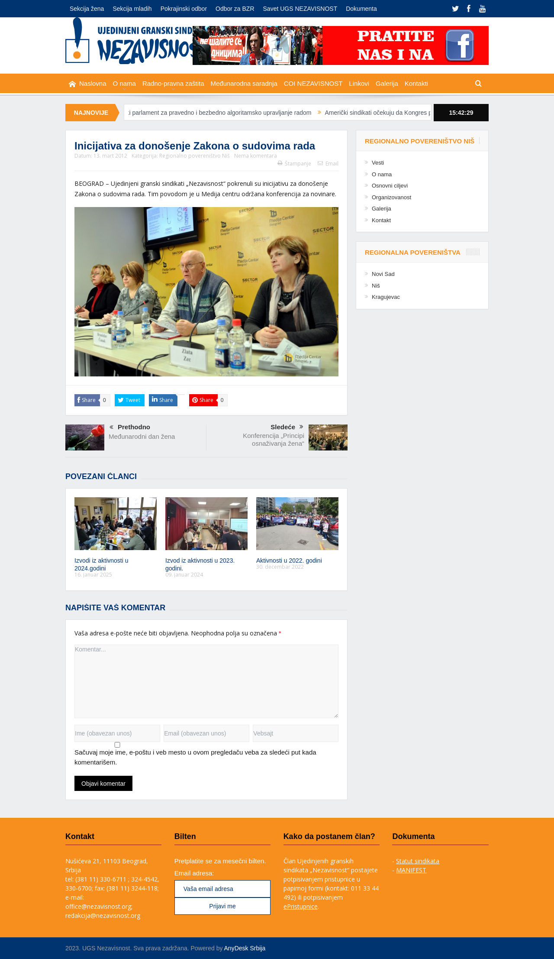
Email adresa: (194, 873)
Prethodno (130, 428)
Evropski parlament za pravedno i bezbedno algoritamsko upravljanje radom (215, 112)
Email (328, 163)
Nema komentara (255, 155)
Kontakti (416, 83)
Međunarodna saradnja (244, 83)
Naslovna (87, 84)
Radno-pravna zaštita (173, 83)
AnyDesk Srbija (245, 948)
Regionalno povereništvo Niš (194, 155)
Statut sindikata (417, 861)
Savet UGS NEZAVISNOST (300, 8)
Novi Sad (383, 274)
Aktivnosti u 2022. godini (289, 560)
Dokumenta (361, 8)
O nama (124, 83)
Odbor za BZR (235, 8)
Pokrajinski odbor (184, 8)
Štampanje (294, 163)
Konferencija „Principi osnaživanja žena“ (273, 439)
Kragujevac (386, 297)
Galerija (387, 83)
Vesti (378, 162)
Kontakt (381, 220)
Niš (376, 285)
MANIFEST (411, 870)
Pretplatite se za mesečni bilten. (220, 861)
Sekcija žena (87, 8)
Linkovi (359, 83)
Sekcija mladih (132, 8)
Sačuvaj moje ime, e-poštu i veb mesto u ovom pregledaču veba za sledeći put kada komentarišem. (195, 757)
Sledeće (287, 427)
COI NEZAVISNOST (313, 83)
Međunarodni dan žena (142, 436)
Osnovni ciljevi (390, 185)
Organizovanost (391, 197)
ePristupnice (300, 906)
